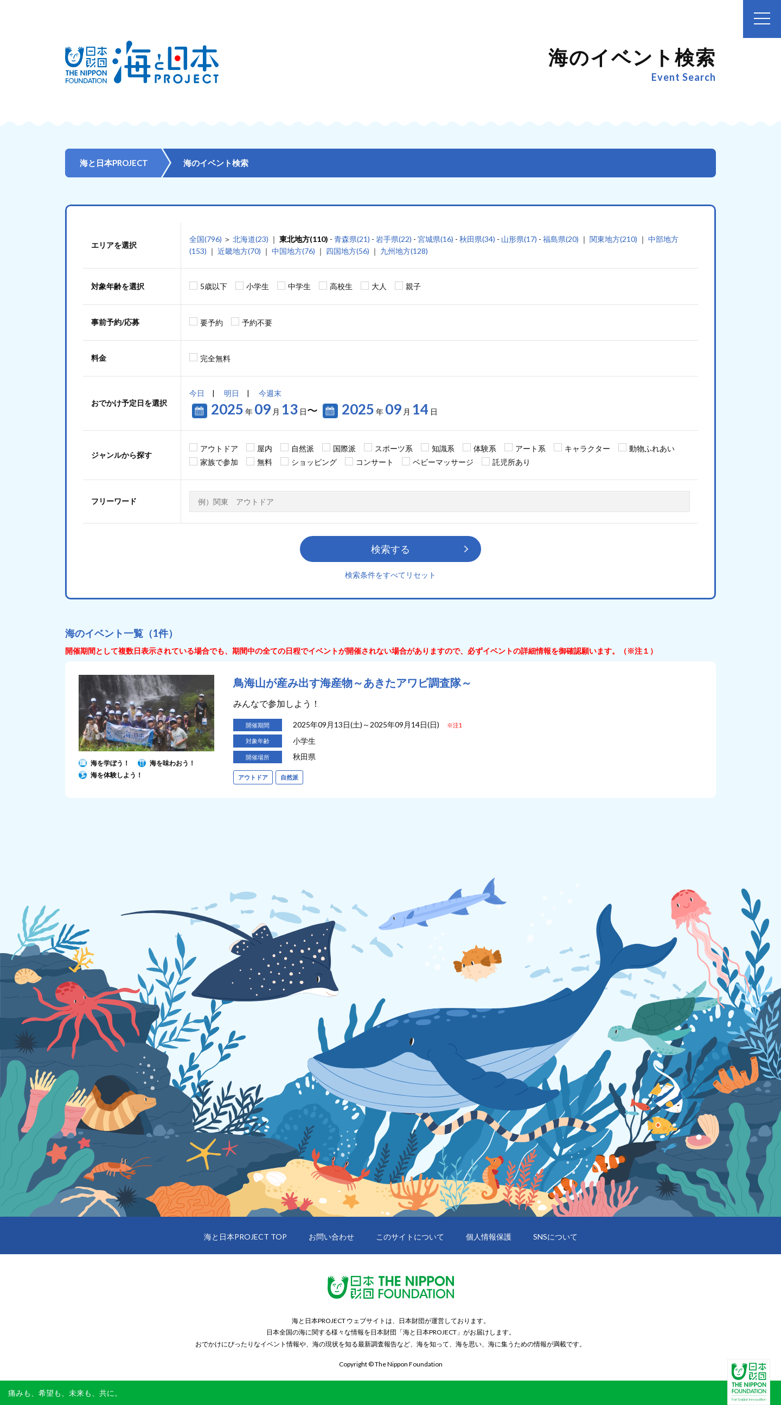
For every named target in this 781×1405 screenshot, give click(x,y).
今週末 (270, 393)
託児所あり (511, 462)
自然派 (302, 448)
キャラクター (587, 448)
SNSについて (555, 1236)
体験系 (484, 448)
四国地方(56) (347, 251)
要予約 (211, 322)
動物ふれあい (652, 448)
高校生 (341, 286)
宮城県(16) (435, 239)
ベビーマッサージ (443, 462)
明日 (231, 393)
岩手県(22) (394, 239)
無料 (264, 462)
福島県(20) (561, 239)
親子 (413, 286)
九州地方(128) (404, 251)
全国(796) (205, 239)
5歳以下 (213, 286)
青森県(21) (352, 239)
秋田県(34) (477, 239)
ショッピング (314, 462)
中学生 (299, 286)
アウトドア (219, 448)
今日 (196, 393)
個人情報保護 (488, 1236)
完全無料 (215, 358)
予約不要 (257, 322)
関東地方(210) (613, 239)
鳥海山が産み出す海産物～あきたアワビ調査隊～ (352, 682)
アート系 (530, 448)
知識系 (443, 448)
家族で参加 (219, 462)
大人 (379, 286)
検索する (390, 549)
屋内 (264, 448)
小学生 (257, 286)
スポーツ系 (394, 448)
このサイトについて (410, 1236)
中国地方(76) (293, 251)
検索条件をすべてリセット (390, 574)
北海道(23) (250, 239)
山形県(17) (519, 239)
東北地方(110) (303, 239)
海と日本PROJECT (114, 163)
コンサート (375, 462)
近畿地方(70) (239, 251)
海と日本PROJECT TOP (245, 1236)
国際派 (344, 448)
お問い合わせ (331, 1236)
